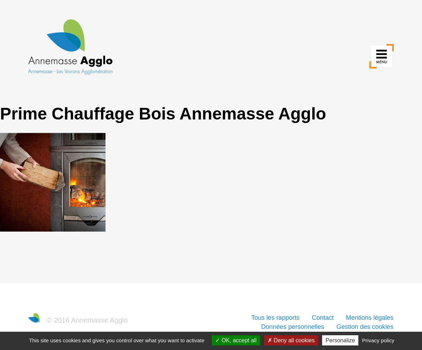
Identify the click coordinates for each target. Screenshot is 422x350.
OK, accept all (235, 340)
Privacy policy (378, 340)
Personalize (340, 340)
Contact (323, 317)
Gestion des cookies (365, 326)
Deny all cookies (291, 340)
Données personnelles (292, 326)
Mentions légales (370, 317)
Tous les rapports (275, 317)
